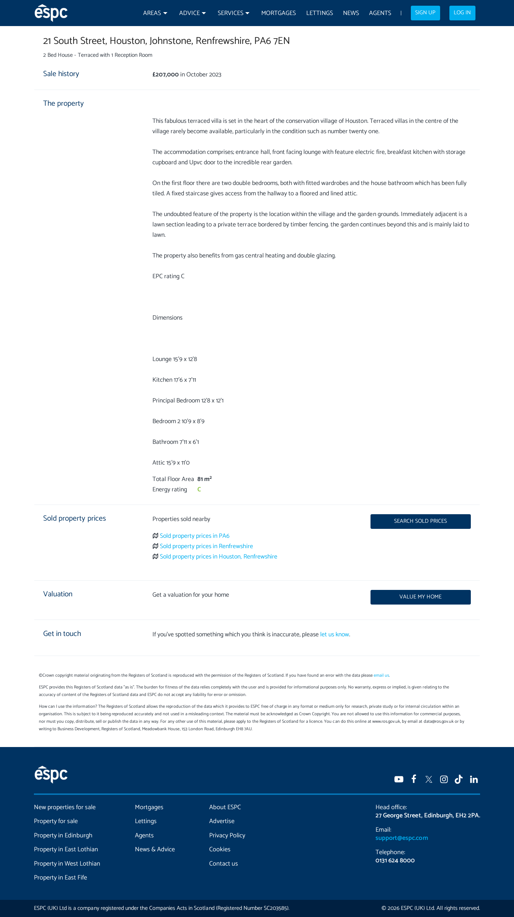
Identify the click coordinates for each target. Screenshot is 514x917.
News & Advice (155, 849)
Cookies (220, 849)
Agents (380, 13)
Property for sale (56, 821)
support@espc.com (402, 838)
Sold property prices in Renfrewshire (206, 546)
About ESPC (225, 807)
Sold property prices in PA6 (195, 536)
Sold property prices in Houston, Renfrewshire (218, 557)
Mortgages (278, 13)
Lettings (319, 13)
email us (381, 675)
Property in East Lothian (66, 849)
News (351, 13)
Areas (152, 13)
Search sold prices (420, 521)
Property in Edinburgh (63, 835)
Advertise (222, 821)
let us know (334, 635)
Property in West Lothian (67, 863)
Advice (189, 13)
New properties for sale (65, 807)
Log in (462, 12)
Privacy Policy (227, 835)
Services (230, 13)
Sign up (425, 12)
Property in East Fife (60, 877)
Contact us (223, 863)
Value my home (420, 597)
